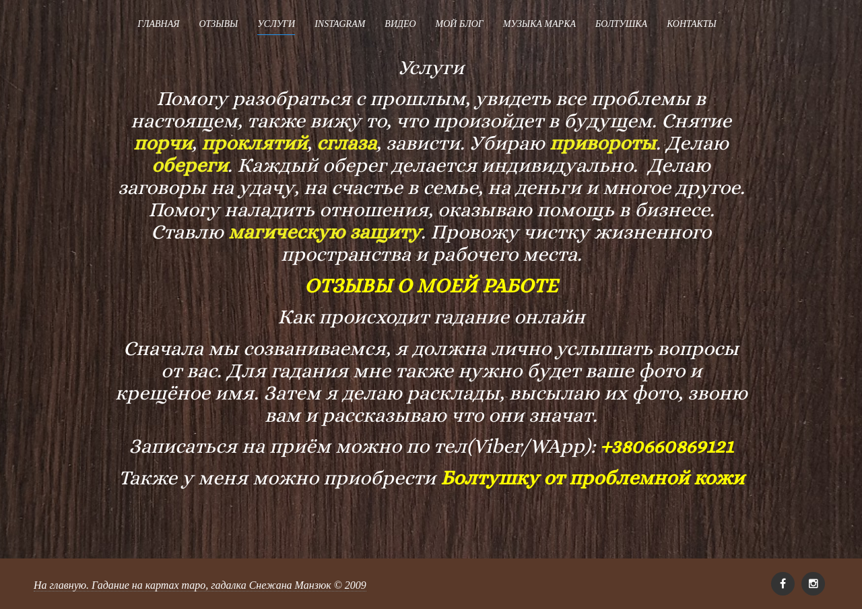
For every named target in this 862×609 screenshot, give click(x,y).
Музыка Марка (539, 24)
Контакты (692, 24)
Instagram (339, 24)
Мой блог (460, 24)
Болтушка (621, 24)
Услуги (276, 24)
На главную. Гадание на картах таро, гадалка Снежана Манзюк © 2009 (200, 585)
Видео (400, 24)
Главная (158, 24)
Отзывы (218, 24)
